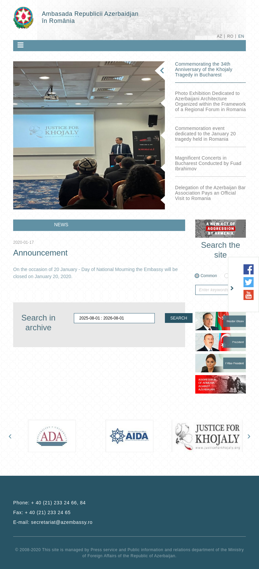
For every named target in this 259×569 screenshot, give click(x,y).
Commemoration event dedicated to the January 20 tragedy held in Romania (205, 134)
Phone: (49, 502)
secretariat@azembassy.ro (61, 522)
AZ (219, 36)
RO (230, 36)
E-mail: (53, 522)
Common (209, 275)
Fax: (42, 512)
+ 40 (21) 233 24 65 (48, 512)
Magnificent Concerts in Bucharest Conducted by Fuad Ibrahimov (208, 163)
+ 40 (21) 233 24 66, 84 (58, 502)
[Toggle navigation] (20, 45)
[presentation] (10, 436)
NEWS (61, 224)
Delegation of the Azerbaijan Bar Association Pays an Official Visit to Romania (210, 193)
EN (241, 36)
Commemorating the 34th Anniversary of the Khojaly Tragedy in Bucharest (203, 69)
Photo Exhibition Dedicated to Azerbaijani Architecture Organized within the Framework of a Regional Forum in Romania (210, 101)
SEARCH (178, 318)
